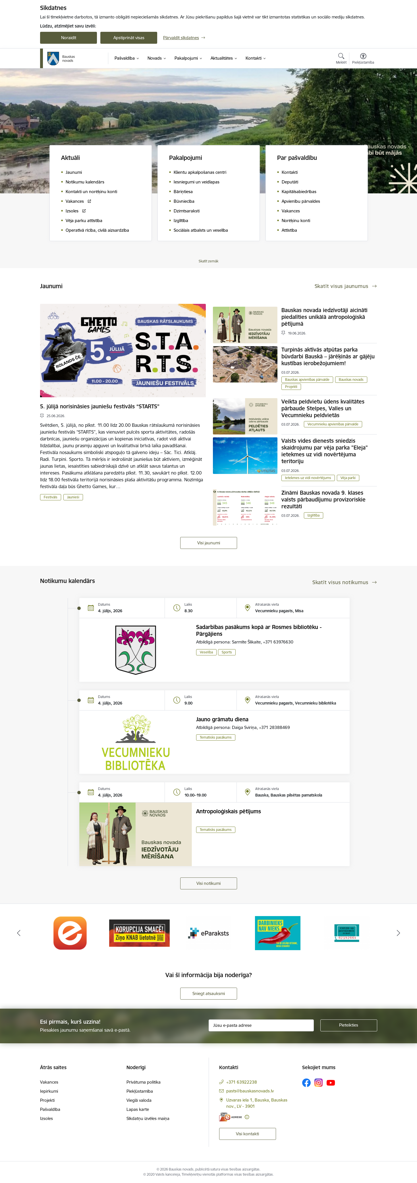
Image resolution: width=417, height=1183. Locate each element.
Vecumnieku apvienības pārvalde (333, 424)
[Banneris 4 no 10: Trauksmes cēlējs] (277, 932)
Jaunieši (73, 497)
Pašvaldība (50, 1109)
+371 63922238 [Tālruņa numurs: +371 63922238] (241, 1082)
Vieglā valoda (139, 1100)
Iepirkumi (49, 1091)
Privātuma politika (143, 1082)
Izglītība (314, 515)
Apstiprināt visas (128, 37)
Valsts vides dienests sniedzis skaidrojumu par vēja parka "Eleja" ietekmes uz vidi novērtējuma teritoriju (324, 451)
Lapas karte (137, 1109)
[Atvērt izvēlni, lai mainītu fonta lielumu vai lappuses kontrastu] (363, 59)
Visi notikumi (208, 883)
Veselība (206, 652)
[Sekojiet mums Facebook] (306, 1083)
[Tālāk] (398, 933)
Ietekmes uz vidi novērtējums (308, 478)
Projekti (291, 386)
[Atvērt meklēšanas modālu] (341, 59)
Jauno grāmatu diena (222, 719)
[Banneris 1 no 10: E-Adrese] (70, 932)
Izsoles (46, 1118)
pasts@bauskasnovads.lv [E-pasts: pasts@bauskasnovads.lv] (250, 1091)
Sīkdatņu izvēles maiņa (147, 1118)
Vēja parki (348, 478)
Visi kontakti (247, 1133)
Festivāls (50, 497)
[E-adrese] (230, 1117)
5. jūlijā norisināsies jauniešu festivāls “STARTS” (99, 406)
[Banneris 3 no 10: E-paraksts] (208, 932)
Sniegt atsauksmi (208, 993)
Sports (227, 652)
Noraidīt (68, 37)
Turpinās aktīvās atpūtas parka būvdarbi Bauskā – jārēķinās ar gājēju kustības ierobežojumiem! (328, 356)
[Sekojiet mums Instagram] (318, 1083)
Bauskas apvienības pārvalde (307, 379)
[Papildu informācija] (247, 1117)
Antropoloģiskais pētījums (228, 811)
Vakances (49, 1082)
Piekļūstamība (139, 1091)
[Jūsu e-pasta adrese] (261, 1025)
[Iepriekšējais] (18, 933)
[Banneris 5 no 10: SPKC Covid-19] (347, 932)
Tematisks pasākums (216, 737)
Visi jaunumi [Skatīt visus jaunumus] (208, 542)
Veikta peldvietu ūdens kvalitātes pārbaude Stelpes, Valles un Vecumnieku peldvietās (322, 408)
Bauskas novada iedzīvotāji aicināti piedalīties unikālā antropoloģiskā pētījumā (324, 317)
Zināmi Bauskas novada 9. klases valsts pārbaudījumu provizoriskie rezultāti (323, 499)
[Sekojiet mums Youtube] (331, 1082)
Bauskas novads (351, 379)
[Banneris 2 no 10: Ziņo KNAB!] (139, 932)
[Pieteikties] (348, 1025)
